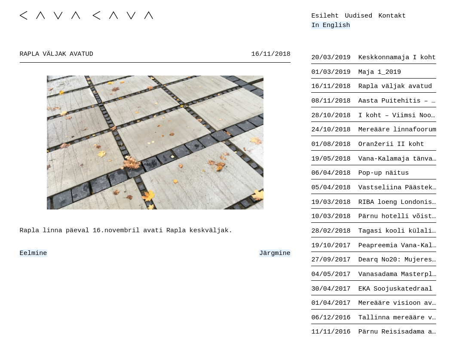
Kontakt (392, 16)
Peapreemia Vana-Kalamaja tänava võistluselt (373, 245)
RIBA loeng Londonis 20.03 (373, 202)
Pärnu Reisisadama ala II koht (373, 332)
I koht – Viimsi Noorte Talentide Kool (373, 115)
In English (330, 25)
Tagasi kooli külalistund (373, 231)
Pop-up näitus (360, 173)
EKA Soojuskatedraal (371, 289)
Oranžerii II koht (367, 144)
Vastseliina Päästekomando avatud (373, 187)
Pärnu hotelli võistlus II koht (373, 216)
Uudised (358, 16)
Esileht (325, 16)
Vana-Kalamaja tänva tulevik (373, 159)
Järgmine (275, 253)
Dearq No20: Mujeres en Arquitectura (373, 260)
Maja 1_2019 (356, 72)
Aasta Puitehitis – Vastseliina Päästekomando (373, 101)
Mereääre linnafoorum (373, 130)
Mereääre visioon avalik (373, 303)
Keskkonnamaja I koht (373, 57)
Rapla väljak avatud (371, 86)
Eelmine (33, 253)
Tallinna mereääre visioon (373, 318)
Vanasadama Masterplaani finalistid (373, 274)
